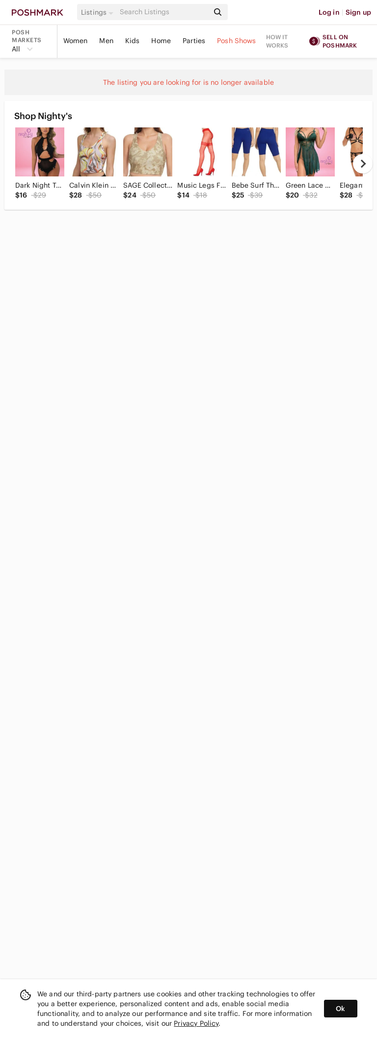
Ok (340, 1008)
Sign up (358, 12)
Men (106, 40)
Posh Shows (236, 40)
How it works (277, 41)
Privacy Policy (196, 1023)
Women (75, 40)
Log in (329, 12)
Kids (132, 40)
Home (161, 40)
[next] (363, 163)
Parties (194, 40)
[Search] (163, 12)
